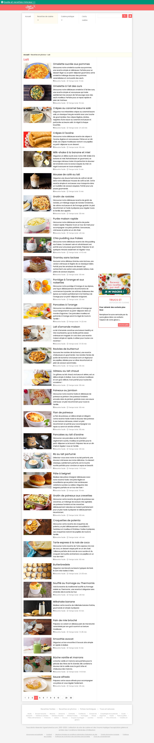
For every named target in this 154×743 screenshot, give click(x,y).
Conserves (93, 714)
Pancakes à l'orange (65, 304)
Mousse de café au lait (66, 174)
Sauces (65, 718)
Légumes (103, 716)
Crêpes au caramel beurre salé (72, 108)
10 (58, 698)
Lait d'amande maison (66, 326)
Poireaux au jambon (65, 390)
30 (71, 698)
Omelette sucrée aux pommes (71, 64)
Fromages (84, 716)
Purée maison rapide (65, 218)
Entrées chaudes (58, 716)
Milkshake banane (64, 601)
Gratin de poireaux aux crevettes (72, 495)
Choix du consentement (102, 736)
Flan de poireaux (63, 412)
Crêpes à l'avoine (63, 133)
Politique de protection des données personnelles (72, 736)
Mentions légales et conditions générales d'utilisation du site (76, 734)
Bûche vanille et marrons (68, 657)
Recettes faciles (48, 709)
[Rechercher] (124, 16)
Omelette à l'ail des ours (67, 86)
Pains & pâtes (122, 716)
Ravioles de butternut (66, 349)
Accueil (28, 16)
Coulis (123, 714)
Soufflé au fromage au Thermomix (73, 583)
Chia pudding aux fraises (68, 238)
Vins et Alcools (111, 718)
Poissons (47, 718)
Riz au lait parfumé (64, 454)
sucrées (90, 718)
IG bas (94, 716)
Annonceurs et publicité (34, 734)
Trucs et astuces (107, 709)
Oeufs (112, 716)
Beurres (52, 714)
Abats (29, 714)
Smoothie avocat (63, 639)
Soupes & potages (77, 718)
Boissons (62, 714)
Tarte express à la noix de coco (71, 542)
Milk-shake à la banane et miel (71, 152)
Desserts (29, 716)
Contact (49, 734)
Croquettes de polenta (66, 520)
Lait (49, 55)
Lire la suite (124, 325)
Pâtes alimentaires (34, 718)
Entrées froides (72, 716)
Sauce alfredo (61, 677)
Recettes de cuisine (45, 18)
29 (66, 698)
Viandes (100, 718)
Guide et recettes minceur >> (19, 2)
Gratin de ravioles (63, 196)
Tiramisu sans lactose (66, 257)
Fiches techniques (88, 709)
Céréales (71, 714)
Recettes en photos (38, 55)
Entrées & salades (42, 716)
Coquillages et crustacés (109, 714)
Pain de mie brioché (65, 620)
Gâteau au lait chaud (66, 371)
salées (56, 718)
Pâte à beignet (62, 473)
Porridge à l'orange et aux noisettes (68, 281)
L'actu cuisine (84, 18)
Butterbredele (61, 564)
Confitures (82, 714)
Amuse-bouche (40, 714)
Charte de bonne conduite (110, 734)
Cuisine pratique (67, 18)
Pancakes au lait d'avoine (68, 434)
